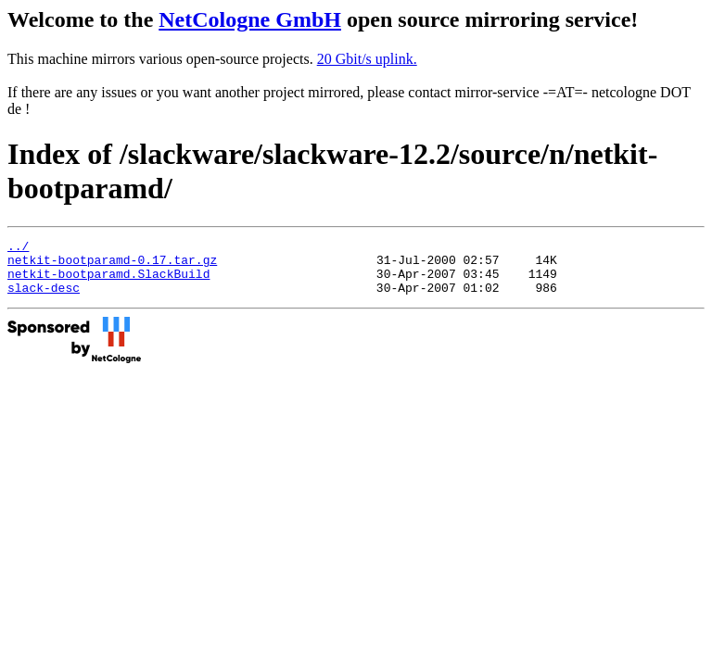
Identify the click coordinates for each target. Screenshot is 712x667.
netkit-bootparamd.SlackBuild (108, 281)
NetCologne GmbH (250, 19)
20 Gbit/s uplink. (367, 59)
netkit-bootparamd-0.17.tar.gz (112, 265)
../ (18, 248)
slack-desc (43, 298)
